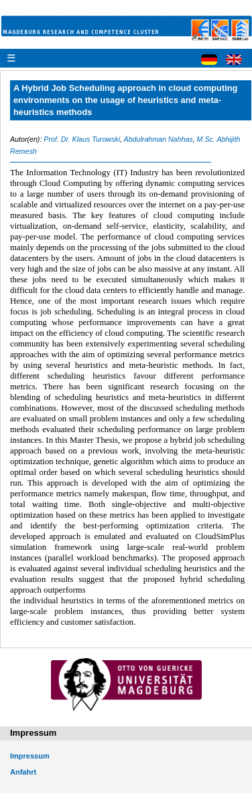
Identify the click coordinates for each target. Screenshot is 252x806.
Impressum (30, 756)
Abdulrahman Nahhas (158, 139)
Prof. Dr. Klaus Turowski (82, 139)
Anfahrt (23, 772)
